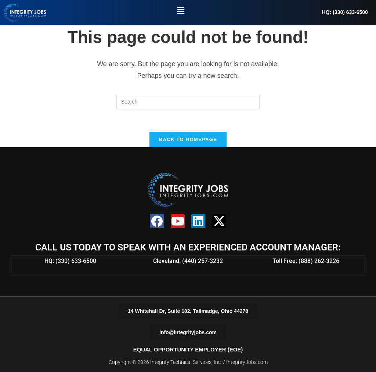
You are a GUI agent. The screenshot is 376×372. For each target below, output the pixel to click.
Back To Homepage (188, 139)
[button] (180, 11)
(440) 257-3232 (202, 260)
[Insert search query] (188, 102)
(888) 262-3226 (319, 260)
